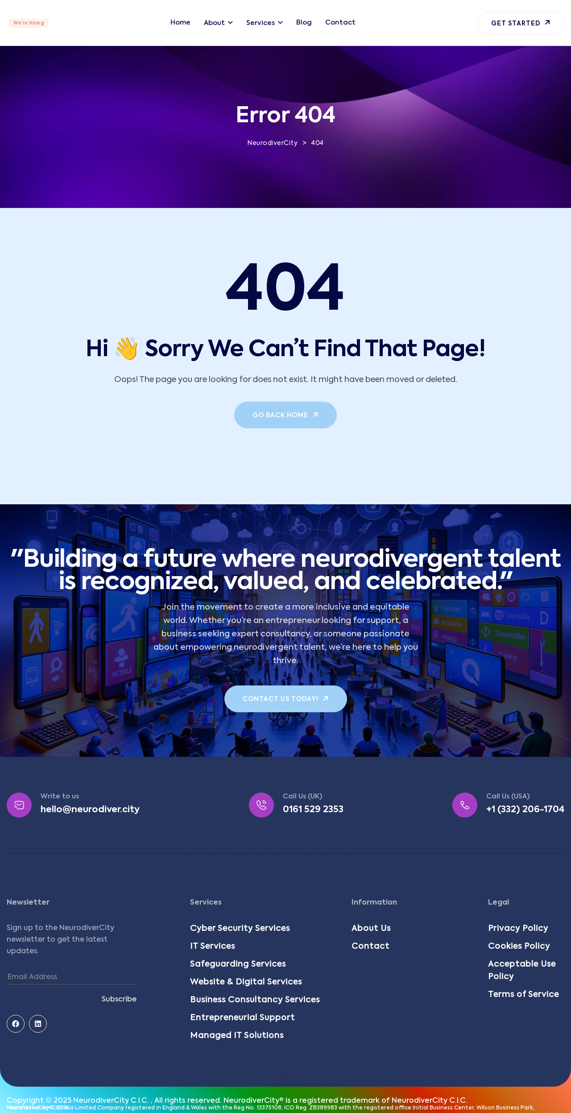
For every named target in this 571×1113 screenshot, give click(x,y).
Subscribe (119, 999)
